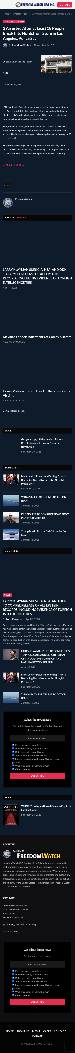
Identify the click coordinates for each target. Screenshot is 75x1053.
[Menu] (5, 5)
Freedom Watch (21, 45)
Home (10, 1031)
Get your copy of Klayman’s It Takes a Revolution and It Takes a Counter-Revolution (42, 443)
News (7, 595)
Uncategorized (14, 21)
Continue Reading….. (13, 164)
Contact (60, 1031)
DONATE (65, 4)
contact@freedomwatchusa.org (21, 924)
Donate (37, 1036)
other (7, 185)
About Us (23, 1031)
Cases (47, 1031)
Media (36, 1031)
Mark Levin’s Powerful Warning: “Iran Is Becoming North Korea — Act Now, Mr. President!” (43, 480)
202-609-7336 (10, 931)
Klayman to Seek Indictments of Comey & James (37, 337)
